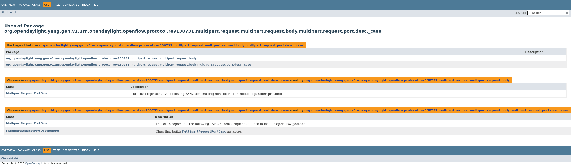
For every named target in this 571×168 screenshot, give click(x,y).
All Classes (9, 12)
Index (86, 4)
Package (24, 4)
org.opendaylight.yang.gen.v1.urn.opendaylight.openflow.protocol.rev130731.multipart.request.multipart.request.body (101, 58)
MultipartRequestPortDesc (27, 93)
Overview (8, 4)
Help (96, 4)
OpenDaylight (33, 163)
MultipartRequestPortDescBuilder (32, 130)
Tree (56, 4)
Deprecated (71, 4)
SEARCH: (520, 12)
